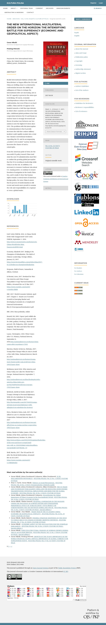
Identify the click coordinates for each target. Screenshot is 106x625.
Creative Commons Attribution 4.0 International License (55, 178)
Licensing (78, 65)
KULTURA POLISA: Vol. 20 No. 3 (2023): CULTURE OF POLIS (40, 493)
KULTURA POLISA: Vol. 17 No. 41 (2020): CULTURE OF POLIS (38, 521)
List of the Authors (81, 90)
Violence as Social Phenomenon (43, 483)
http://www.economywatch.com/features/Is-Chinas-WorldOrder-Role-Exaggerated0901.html (22, 244)
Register (93, 3)
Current (39, 8)
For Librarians (78, 274)
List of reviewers (81, 111)
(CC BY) (65, 571)
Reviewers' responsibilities (84, 107)
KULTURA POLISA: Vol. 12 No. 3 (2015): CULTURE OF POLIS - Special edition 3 (39, 509)
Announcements (63, 8)
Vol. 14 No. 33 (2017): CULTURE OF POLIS (34, 19)
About (13, 8)
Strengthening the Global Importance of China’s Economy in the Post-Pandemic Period (36, 496)
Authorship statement (83, 69)
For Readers (78, 268)
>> (11, 546)
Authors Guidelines (82, 86)
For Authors (78, 271)
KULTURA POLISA (15, 3)
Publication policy (81, 57)
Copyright (78, 61)
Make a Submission (83, 19)
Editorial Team (26, 8)
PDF (47, 83)
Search (98, 8)
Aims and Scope (81, 53)
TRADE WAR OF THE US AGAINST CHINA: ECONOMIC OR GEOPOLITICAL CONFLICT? (35, 513)
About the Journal (81, 49)
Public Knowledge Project (67, 568)
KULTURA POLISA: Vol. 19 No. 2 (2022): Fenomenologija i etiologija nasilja (36, 484)
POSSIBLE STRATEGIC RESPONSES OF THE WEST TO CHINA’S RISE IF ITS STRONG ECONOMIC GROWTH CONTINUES (39, 519)
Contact (30, 12)
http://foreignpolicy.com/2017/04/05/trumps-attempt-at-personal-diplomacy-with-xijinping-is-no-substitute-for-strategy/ (22, 404)
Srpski (76, 33)
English (76, 36)
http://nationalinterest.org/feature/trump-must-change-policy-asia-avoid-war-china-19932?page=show (21, 361)
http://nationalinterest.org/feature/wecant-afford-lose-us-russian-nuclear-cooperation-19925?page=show (22, 425)
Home (5, 8)
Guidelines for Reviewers (84, 103)
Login (101, 3)
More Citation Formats (54, 131)
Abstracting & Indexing (14, 12)
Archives (49, 8)
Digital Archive (80, 73)
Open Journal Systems (41, 568)
